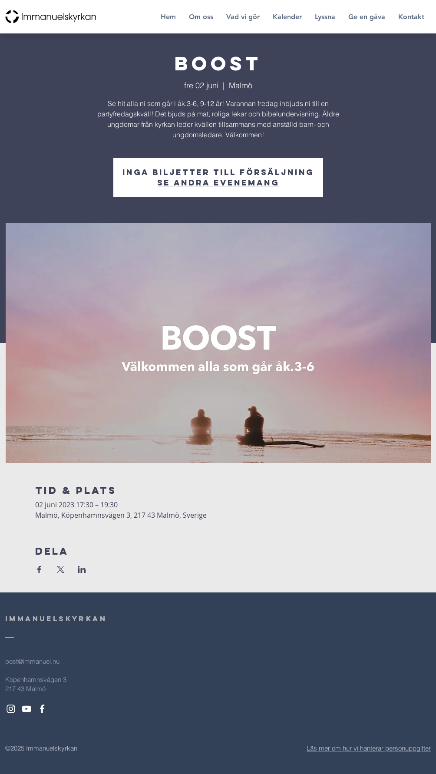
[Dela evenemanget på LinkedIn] (82, 569)
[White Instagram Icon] (11, 708)
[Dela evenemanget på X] (60, 569)
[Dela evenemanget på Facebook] (39, 569)
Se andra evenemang (218, 183)
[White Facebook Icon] (42, 708)
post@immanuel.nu (32, 661)
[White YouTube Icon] (26, 708)
